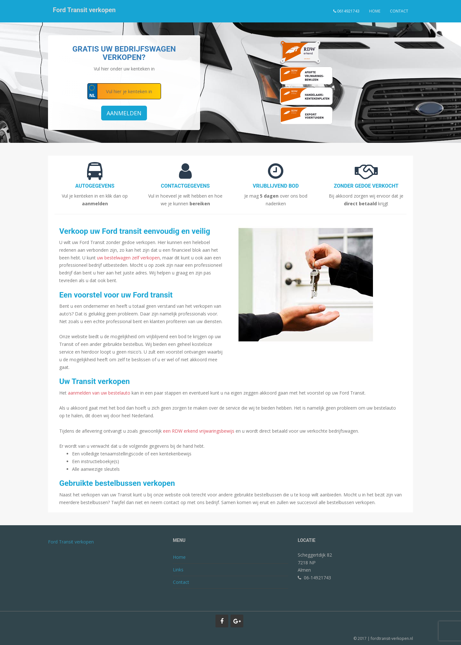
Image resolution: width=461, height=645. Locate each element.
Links (178, 570)
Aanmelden (124, 113)
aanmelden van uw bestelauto (99, 393)
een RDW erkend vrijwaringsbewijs (198, 431)
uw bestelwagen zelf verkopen (128, 258)
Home (374, 11)
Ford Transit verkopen (84, 11)
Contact (399, 11)
